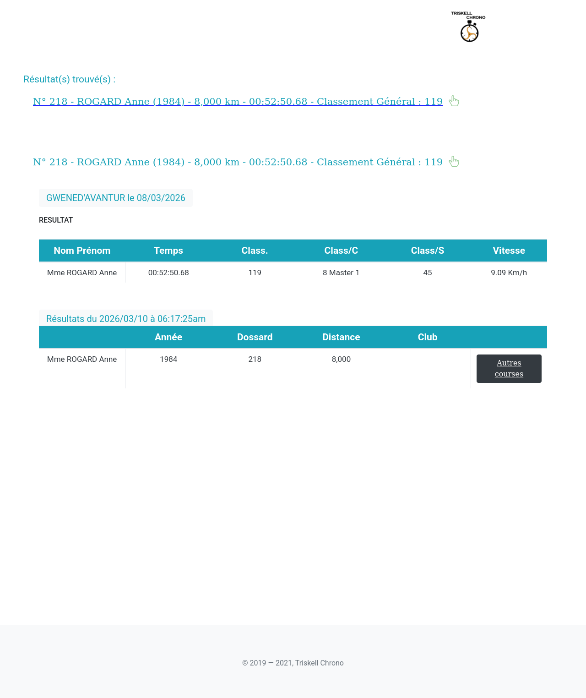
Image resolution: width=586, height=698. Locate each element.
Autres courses (509, 368)
